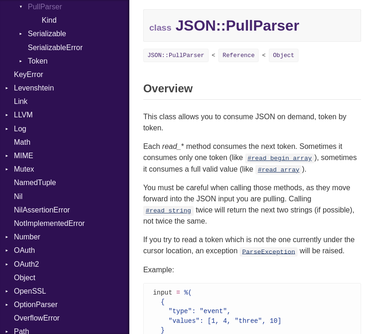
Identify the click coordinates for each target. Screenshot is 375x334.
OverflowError (37, 318)
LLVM (23, 115)
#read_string (168, 210)
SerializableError (55, 47)
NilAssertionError (42, 210)
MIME (23, 156)
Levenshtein (34, 88)
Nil (18, 196)
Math (22, 142)
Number (27, 237)
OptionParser (35, 304)
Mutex (24, 169)
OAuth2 (26, 264)
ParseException (268, 251)
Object (24, 278)
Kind (49, 20)
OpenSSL (30, 291)
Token (38, 61)
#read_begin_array (280, 158)
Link (20, 101)
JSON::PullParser (175, 55)
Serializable (47, 34)
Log (20, 129)
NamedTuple (35, 182)
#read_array (278, 170)
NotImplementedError (49, 223)
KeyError (28, 74)
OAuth (24, 250)
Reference (238, 55)
